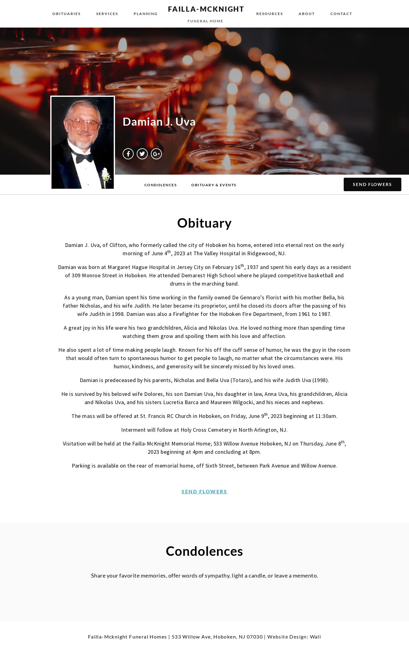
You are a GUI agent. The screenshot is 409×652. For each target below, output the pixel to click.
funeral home (206, 21)
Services (107, 13)
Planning (146, 13)
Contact (341, 13)
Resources (269, 13)
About (307, 13)
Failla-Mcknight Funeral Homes (127, 636)
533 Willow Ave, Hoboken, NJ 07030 (217, 636)
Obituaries (66, 13)
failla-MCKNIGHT (206, 9)
